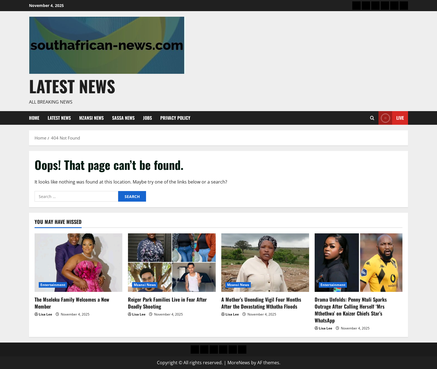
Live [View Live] (391, 118)
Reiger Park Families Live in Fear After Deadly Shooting (167, 303)
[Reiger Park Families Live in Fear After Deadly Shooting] (172, 262)
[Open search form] (372, 118)
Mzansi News (91, 117)
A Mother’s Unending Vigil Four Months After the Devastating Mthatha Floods (261, 303)
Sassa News (123, 117)
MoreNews (238, 363)
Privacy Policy (175, 117)
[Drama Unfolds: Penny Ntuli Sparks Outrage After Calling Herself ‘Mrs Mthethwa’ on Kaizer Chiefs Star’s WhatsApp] (358, 262)
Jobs (147, 117)
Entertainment (52, 284)
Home (34, 117)
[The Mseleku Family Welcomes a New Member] (78, 262)
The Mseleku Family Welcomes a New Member (72, 303)
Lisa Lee (45, 314)
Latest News (72, 86)
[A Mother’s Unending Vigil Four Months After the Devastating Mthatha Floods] (265, 262)
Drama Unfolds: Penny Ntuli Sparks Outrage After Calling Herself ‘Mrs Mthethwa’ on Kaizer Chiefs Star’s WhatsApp (351, 310)
